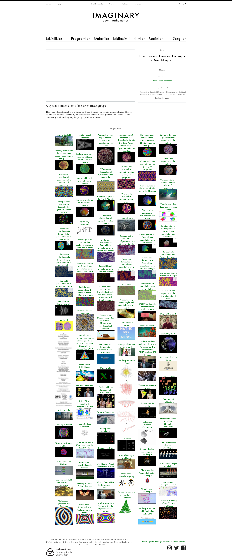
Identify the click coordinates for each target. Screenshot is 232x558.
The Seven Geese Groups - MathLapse (168, 445)
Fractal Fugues (168, 375)
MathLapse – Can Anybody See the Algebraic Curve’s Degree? (106, 507)
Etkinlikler (54, 38)
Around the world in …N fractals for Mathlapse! (126, 495)
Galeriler (101, 38)
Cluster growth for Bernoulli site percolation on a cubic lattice (147, 238)
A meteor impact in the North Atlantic (105, 197)
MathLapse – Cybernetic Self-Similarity (64, 503)
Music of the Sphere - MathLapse (64, 444)
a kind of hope (126, 218)
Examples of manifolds (105, 430)
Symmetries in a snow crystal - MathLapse (147, 452)
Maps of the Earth (168, 313)
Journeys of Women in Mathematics (126, 345)
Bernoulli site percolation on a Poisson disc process (168, 254)
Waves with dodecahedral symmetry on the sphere (105, 219)
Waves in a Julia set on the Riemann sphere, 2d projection (168, 183)
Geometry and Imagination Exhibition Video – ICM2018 (105, 348)
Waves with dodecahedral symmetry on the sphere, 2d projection (105, 174)
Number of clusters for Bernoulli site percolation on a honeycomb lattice (84, 267)
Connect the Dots (105, 448)
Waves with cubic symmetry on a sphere (84, 181)
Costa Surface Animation (85, 425)
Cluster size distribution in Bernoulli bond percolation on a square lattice (63, 259)
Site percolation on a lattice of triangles (168, 274)
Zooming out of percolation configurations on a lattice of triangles (126, 240)
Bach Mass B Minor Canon (168, 358)
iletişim (145, 541)
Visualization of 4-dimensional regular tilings (168, 207)
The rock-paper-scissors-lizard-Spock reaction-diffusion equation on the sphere (147, 140)
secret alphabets (147, 325)
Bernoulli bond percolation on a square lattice (147, 286)
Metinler (156, 38)
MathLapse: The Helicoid (64, 463)
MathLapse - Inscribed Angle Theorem (85, 465)
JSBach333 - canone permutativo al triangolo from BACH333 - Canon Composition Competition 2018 (85, 342)
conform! (64, 319)
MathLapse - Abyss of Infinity (168, 465)
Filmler (139, 38)
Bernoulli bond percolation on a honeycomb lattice (105, 269)
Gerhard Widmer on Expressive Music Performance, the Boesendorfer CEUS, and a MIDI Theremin (147, 348)
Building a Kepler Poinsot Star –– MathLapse (84, 486)
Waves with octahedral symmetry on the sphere (126, 197)
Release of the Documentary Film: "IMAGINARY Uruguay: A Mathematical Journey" (105, 322)
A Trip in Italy (64, 410)
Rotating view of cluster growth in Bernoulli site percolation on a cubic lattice (168, 231)
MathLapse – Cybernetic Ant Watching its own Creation (84, 508)
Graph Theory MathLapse (147, 490)
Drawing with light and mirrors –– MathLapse (64, 482)
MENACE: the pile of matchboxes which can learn (147, 307)
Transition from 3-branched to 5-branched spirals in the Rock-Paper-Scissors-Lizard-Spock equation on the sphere (126, 143)
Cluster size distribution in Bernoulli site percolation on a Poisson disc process (105, 245)
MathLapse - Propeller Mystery (126, 475)
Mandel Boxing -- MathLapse (126, 456)
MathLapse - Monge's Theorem (168, 483)
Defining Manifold (64, 424)
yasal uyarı (165, 541)
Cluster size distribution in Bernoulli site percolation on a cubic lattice (63, 234)
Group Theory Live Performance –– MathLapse (105, 485)
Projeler (112, 3)
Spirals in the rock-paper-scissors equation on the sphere (168, 139)
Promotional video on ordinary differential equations (168, 422)
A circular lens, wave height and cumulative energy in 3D (126, 303)
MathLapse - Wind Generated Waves (105, 465)
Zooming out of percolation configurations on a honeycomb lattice (84, 243)
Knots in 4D (105, 368)
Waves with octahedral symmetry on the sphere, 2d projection (126, 172)
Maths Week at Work (126, 324)
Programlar (80, 38)
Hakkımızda (97, 3)
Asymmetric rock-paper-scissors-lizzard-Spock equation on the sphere (105, 140)
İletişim (137, 3)
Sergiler (179, 38)
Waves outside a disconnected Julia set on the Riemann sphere (147, 189)
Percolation (126, 284)
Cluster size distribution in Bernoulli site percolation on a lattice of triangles (147, 263)
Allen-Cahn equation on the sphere (168, 161)
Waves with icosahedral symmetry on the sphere (147, 214)
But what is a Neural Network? (64, 302)
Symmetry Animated (84, 223)
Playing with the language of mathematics (106, 390)
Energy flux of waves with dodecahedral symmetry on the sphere (63, 207)
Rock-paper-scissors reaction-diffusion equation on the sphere (84, 158)
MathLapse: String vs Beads (126, 361)
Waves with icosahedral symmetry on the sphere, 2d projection (63, 179)
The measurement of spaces (147, 386)
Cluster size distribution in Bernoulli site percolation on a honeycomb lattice (126, 264)
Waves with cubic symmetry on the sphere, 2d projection (147, 165)
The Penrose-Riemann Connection (147, 425)
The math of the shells (147, 404)
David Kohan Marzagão (162, 80)
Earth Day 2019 (168, 333)
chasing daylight (64, 135)
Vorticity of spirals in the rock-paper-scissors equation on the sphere (64, 154)
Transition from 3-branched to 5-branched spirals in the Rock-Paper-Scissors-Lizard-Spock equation (105, 293)
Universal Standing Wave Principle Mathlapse (168, 503)
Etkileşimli (121, 38)
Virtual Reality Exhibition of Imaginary (85, 367)
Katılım (125, 3)
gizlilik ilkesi (154, 541)
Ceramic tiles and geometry (84, 311)
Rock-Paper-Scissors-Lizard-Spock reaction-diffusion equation (85, 291)
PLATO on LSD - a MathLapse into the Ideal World (84, 445)
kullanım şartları (178, 541)
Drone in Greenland (105, 412)
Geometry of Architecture (168, 400)
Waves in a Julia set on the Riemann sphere (84, 203)
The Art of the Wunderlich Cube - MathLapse (147, 473)
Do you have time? (84, 385)
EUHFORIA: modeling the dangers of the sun (85, 404)
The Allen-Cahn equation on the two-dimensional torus (168, 294)
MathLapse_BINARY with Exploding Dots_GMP (147, 511)
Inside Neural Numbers (85, 136)
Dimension (126, 438)
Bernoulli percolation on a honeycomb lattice (64, 284)
